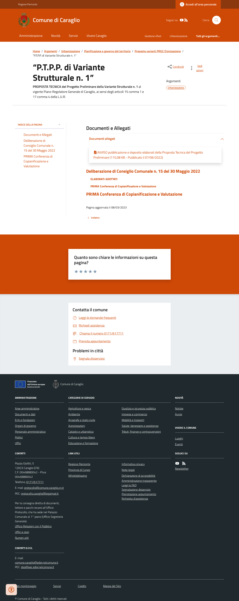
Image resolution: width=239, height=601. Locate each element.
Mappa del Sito (112, 586)
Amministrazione (31, 35)
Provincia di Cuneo (79, 470)
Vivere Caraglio (97, 35)
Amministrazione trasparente (139, 481)
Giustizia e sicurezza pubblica (139, 408)
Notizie (179, 408)
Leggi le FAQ (129, 485)
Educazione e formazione (83, 443)
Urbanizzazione (178, 36)
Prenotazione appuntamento (139, 494)
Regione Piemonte (27, 4)
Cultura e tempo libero (81, 437)
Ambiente (74, 414)
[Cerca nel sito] (215, 20)
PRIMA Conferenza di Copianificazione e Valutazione (123, 186)
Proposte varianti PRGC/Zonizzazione (158, 51)
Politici (19, 437)
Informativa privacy (133, 464)
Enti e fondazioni (25, 420)
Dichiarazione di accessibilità (138, 475)
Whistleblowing (77, 475)
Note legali (128, 470)
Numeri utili (22, 538)
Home (36, 51)
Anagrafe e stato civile (81, 420)
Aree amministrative (27, 408)
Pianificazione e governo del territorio (107, 51)
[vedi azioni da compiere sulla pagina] (197, 68)
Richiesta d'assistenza (135, 498)
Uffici (18, 443)
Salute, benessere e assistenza (140, 426)
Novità (55, 35)
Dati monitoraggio (25, 586)
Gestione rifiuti (153, 36)
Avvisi (178, 414)
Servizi (73, 35)
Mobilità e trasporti (133, 420)
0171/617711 (35, 482)
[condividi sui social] (175, 67)
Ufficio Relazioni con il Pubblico (33, 526)
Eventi (179, 444)
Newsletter (182, 468)
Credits (82, 586)
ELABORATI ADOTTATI (104, 179)
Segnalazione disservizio (136, 489)
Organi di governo (25, 426)
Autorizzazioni (76, 426)
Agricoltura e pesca (79, 408)
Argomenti (50, 51)
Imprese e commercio (134, 414)
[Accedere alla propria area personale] (198, 4)
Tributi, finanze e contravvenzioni (141, 431)
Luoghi (179, 438)
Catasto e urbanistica (81, 431)
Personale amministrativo (30, 431)
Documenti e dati (25, 414)
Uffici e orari (22, 532)
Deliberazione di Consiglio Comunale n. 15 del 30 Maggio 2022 (143, 171)
